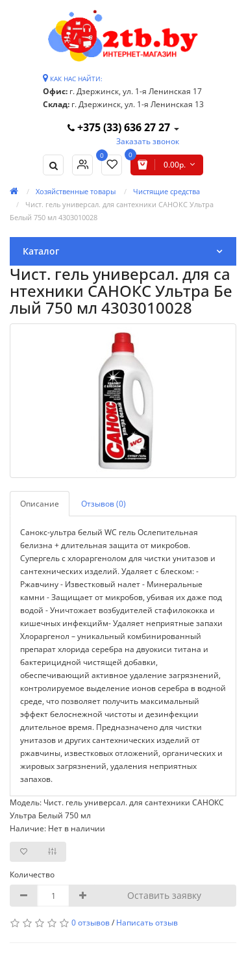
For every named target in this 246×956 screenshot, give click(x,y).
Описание (39, 503)
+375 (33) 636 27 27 (120, 127)
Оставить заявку (164, 895)
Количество (32, 874)
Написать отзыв (147, 922)
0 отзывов (90, 922)
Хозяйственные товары (76, 191)
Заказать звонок (147, 141)
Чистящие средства (166, 191)
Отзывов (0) (103, 503)
